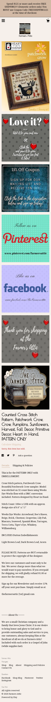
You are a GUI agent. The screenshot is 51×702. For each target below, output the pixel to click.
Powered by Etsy (9, 697)
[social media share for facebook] (3, 455)
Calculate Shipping (11, 444)
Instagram (6, 680)
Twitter (39, 678)
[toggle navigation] (3, 20)
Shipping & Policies (23, 465)
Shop (4, 665)
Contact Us (7, 668)
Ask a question (25, 455)
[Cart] (47, 21)
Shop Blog (18, 678)
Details (6, 465)
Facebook (6, 678)
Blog (11, 665)
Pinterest (29, 678)
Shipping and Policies (34, 665)
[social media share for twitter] (8, 455)
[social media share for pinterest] (14, 455)
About (19, 665)
